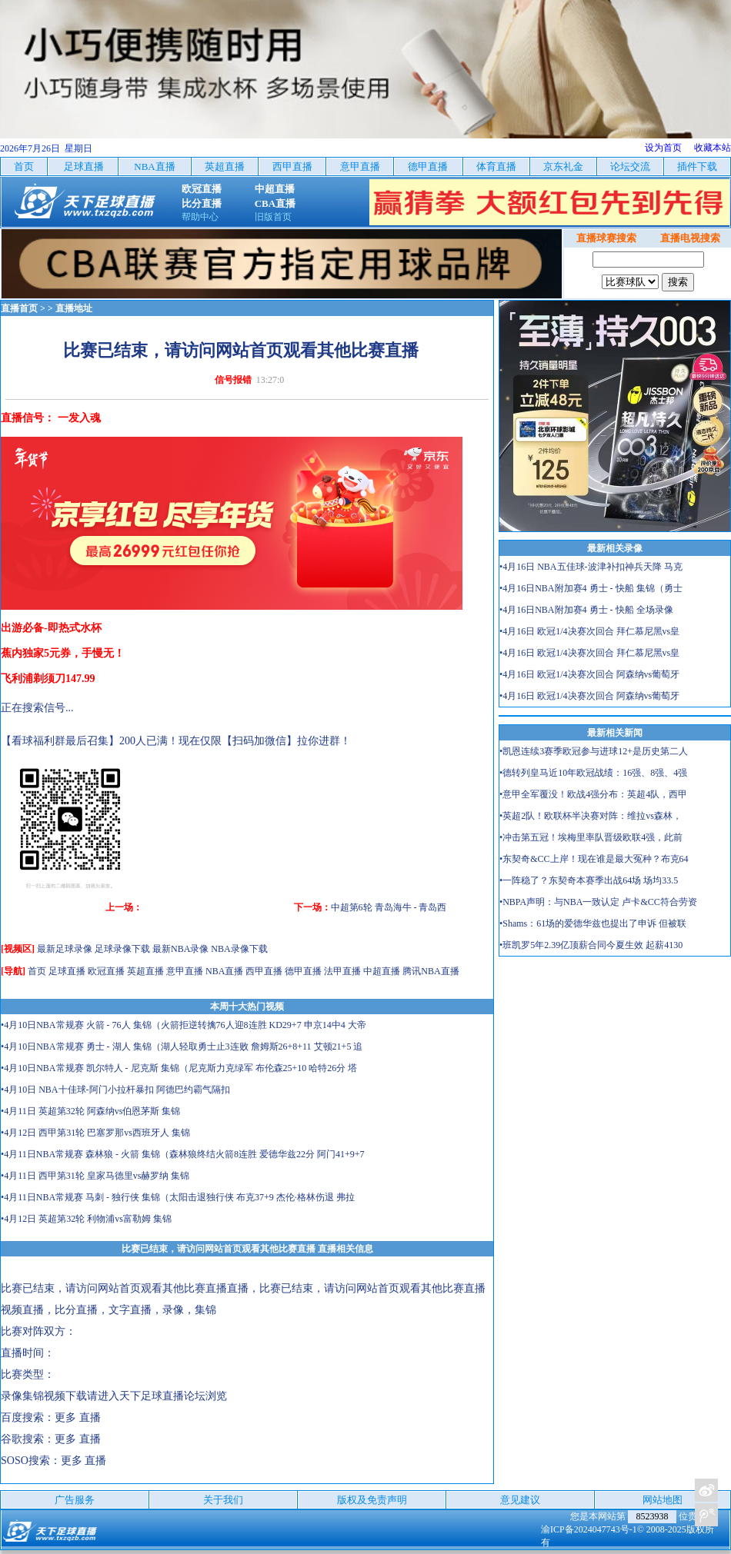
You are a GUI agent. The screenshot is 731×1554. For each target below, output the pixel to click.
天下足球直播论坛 (162, 1396)
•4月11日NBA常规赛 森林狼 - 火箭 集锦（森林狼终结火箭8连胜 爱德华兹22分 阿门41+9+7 (183, 1154)
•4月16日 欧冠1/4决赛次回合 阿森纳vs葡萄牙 (589, 674)
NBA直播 (224, 971)
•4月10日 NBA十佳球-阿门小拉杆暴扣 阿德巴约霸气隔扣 (115, 1089)
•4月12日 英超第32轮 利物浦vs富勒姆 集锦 (86, 1218)
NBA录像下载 (239, 948)
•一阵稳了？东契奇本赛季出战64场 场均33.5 (588, 880)
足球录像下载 (122, 948)
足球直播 (66, 971)
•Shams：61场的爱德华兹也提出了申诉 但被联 (592, 923)
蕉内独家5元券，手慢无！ (63, 653)
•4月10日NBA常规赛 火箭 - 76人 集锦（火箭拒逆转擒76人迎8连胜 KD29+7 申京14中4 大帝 (183, 1025)
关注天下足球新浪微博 (706, 1490)
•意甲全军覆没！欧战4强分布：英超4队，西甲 (593, 794)
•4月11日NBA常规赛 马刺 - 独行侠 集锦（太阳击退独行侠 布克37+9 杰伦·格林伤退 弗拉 (178, 1197)
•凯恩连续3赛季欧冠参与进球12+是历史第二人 (593, 751)
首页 (37, 971)
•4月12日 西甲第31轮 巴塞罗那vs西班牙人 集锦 (95, 1132)
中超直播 (381, 971)
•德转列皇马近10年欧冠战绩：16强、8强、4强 (593, 772)
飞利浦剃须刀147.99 (48, 678)
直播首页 (19, 308)
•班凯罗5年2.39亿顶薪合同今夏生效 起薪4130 (591, 945)
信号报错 (233, 379)
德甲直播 (303, 971)
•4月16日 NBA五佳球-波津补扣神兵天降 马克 (591, 566)
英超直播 (145, 971)
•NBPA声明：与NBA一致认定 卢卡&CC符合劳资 (598, 902)
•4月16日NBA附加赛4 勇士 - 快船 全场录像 (586, 609)
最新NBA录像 (180, 948)
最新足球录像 (64, 948)
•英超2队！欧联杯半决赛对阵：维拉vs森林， (590, 815)
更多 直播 (78, 1417)
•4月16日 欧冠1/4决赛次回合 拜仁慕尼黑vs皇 (589, 631)
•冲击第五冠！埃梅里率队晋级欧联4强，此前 (591, 837)
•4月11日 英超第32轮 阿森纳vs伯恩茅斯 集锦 (90, 1111)
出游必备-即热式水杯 (51, 628)
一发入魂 (79, 418)
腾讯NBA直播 (430, 971)
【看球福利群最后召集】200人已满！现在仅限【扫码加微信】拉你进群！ (176, 741)
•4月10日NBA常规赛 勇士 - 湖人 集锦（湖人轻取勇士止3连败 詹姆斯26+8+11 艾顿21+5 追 (181, 1046)
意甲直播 (184, 971)
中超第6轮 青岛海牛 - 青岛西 (389, 907)
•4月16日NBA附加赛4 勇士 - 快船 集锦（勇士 (591, 588)
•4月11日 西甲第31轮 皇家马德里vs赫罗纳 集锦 (95, 1175)
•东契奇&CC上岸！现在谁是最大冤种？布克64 (594, 859)
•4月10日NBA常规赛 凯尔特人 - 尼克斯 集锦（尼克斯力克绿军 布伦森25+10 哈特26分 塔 (179, 1068)
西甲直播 (263, 971)
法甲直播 (342, 971)
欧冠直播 (106, 971)
